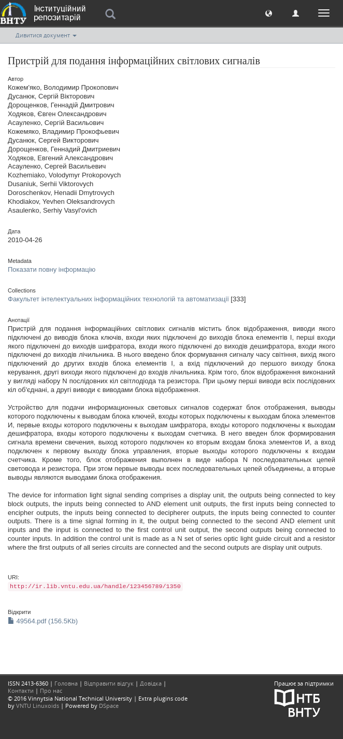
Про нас (51, 690)
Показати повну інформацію (51, 269)
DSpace (109, 705)
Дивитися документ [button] (46, 35)
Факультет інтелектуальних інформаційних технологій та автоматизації (118, 299)
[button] (269, 12)
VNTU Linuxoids (37, 705)
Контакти (21, 690)
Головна (66, 683)
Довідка (151, 683)
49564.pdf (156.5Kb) (43, 621)
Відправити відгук (109, 683)
